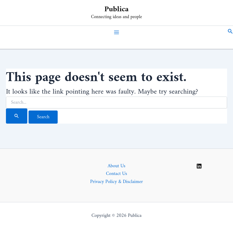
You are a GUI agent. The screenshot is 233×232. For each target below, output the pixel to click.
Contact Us (116, 174)
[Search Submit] (16, 116)
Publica (116, 9)
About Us (116, 166)
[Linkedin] (199, 166)
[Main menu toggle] (116, 32)
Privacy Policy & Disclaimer (116, 182)
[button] (230, 32)
